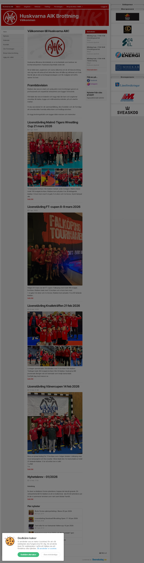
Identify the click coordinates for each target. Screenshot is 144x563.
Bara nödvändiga (50, 554)
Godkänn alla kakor (28, 554)
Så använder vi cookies (46, 548)
